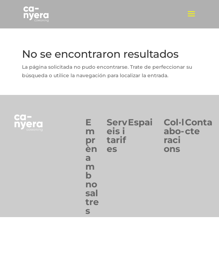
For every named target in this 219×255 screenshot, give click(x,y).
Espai (140, 122)
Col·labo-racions (174, 135)
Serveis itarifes (117, 135)
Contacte (198, 126)
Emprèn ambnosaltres (92, 166)
